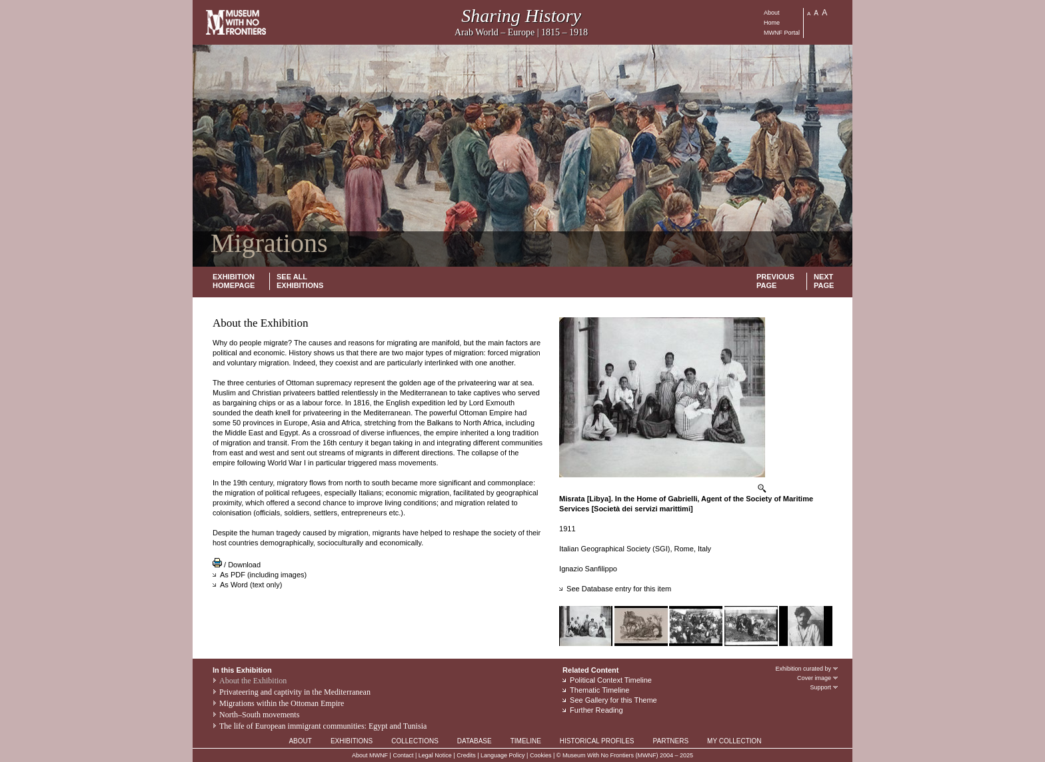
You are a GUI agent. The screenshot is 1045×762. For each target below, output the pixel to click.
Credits (466, 755)
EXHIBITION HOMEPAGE (234, 281)
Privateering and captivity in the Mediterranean (295, 692)
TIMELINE (526, 741)
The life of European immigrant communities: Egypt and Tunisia (323, 726)
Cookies (541, 755)
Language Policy (503, 755)
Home (772, 22)
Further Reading (596, 710)
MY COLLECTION (734, 741)
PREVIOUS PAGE (775, 281)
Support (824, 687)
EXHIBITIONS (352, 741)
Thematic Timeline (599, 690)
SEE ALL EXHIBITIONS (300, 281)
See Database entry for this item (618, 589)
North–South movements (259, 714)
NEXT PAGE (824, 281)
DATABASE (474, 741)
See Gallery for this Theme (613, 700)
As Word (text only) (251, 585)
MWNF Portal (782, 32)
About (772, 12)
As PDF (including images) (263, 575)
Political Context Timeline (611, 680)
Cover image (818, 678)
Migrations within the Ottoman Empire (281, 703)
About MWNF (370, 755)
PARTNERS (671, 741)
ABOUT (300, 741)
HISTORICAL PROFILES (597, 741)
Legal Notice (435, 755)
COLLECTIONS (415, 741)
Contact (403, 755)
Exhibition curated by (807, 668)
